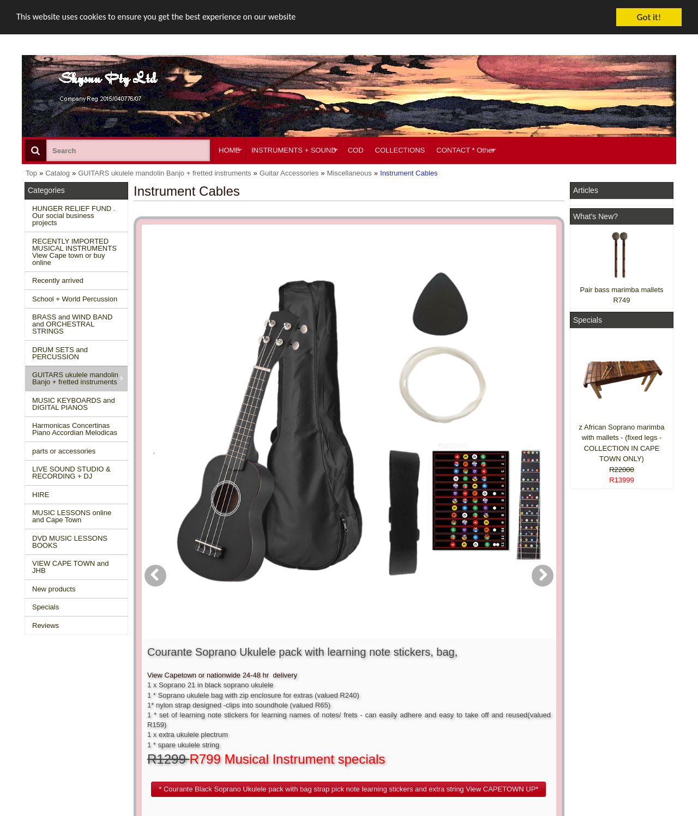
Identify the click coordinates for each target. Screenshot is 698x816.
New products (53, 589)
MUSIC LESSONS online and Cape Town (71, 516)
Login (312, 695)
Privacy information (197, 714)
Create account (327, 685)
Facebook (606, 689)
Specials (45, 607)
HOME (229, 150)
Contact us (184, 685)
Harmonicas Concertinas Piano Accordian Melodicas (74, 429)
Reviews (45, 625)
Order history (323, 704)
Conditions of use (194, 695)
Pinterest (590, 734)
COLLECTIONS (400, 150)
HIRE (40, 495)
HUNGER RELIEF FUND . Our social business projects (73, 215)
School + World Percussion (74, 299)
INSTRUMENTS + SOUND (293, 150)
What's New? (595, 216)
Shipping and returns (199, 704)
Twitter (601, 709)
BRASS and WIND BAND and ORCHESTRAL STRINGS (72, 324)
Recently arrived (57, 280)
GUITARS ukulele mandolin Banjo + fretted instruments (75, 378)
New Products (52, 695)
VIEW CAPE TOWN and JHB (70, 567)
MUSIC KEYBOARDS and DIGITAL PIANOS (73, 404)
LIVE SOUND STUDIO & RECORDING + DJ (71, 472)
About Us (454, 685)
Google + (590, 724)
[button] (411, 394)
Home (39, 685)
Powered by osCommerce (552, 811)
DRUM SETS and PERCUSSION (60, 353)
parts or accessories (63, 451)
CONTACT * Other (465, 150)
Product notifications (335, 714)
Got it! (649, 17)
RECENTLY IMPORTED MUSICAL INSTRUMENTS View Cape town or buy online (74, 252)
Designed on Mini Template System (630, 811)
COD (356, 150)
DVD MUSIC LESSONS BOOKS (69, 541)
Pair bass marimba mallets (621, 290)
